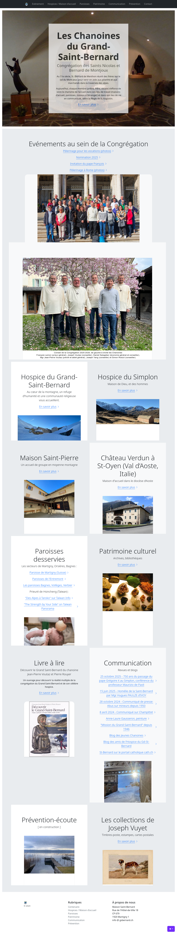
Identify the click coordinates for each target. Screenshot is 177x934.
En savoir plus (88, 104)
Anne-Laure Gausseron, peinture (128, 718)
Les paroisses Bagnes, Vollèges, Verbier (49, 585)
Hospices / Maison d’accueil (62, 3)
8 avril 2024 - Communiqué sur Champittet (128, 712)
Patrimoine (99, 3)
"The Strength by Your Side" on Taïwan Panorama (51, 606)
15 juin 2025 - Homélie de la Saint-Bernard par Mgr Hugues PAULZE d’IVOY (128, 693)
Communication (117, 3)
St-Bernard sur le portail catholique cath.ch (128, 752)
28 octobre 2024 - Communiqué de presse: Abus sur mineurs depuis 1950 (128, 704)
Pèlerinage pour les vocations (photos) (88, 151)
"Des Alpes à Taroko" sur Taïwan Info (49, 598)
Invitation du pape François (88, 164)
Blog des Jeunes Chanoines (127, 735)
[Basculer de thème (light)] (171, 929)
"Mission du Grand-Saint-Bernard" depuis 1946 (129, 727)
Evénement (38, 3)
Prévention (134, 3)
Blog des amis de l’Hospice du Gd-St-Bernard (130, 744)
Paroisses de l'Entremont (49, 579)
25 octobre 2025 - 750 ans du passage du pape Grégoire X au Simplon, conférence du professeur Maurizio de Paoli (128, 681)
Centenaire (73, 906)
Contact (148, 3)
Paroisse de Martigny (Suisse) (49, 572)
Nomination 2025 (88, 157)
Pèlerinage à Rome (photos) (88, 170)
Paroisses (84, 3)
